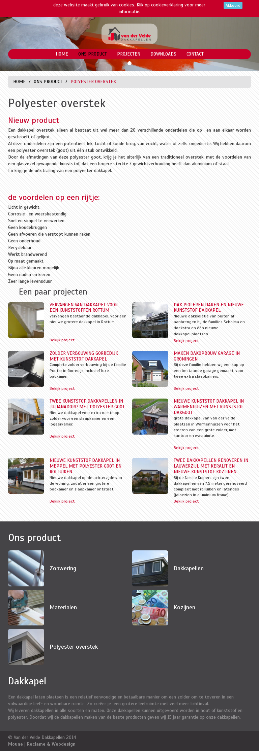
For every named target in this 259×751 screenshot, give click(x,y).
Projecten (128, 54)
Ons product (92, 54)
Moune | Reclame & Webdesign (42, 744)
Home (62, 54)
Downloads (163, 54)
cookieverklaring (167, 5)
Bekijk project (62, 340)
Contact (195, 54)
